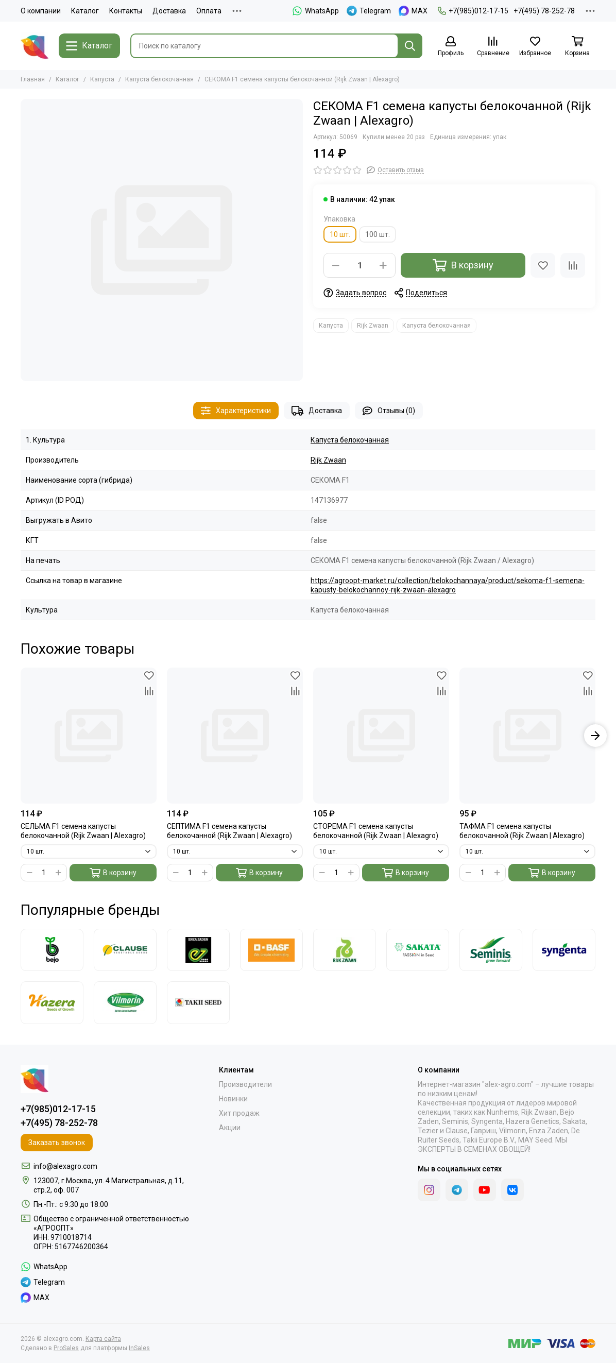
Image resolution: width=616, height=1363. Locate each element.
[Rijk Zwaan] (344, 949)
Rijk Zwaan (372, 325)
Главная (33, 79)
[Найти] (410, 45)
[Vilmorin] (125, 1002)
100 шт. (377, 234)
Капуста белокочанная (159, 79)
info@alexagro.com (65, 1166)
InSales (139, 1348)
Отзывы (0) (389, 411)
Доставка (169, 11)
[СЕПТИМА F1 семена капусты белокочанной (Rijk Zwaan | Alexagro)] (235, 736)
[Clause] (125, 949)
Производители (245, 1084)
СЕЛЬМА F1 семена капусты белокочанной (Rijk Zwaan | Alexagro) (83, 831)
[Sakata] (418, 949)
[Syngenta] (564, 949)
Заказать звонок (56, 1142)
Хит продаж (239, 1113)
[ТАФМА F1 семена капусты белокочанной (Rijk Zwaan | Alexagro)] (527, 736)
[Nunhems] (271, 949)
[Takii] (198, 1002)
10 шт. (340, 234)
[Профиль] (451, 46)
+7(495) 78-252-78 (544, 11)
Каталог (85, 11)
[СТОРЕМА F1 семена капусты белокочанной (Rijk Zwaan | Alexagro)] (381, 736)
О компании (41, 11)
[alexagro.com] (34, 46)
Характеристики (236, 411)
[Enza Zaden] (198, 949)
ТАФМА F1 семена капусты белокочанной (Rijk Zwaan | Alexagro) (522, 831)
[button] (595, 735)
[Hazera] (52, 1002)
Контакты (125, 11)
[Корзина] (577, 46)
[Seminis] (491, 949)
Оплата (208, 11)
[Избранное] (535, 46)
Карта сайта (103, 1338)
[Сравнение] (493, 46)
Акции (230, 1127)
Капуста (102, 79)
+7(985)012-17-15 (473, 11)
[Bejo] (52, 949)
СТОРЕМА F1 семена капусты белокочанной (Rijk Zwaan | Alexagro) (375, 831)
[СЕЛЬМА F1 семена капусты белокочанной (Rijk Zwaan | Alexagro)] (89, 736)
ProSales (66, 1348)
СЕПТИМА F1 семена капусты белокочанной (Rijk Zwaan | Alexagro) (229, 831)
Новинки (233, 1099)
